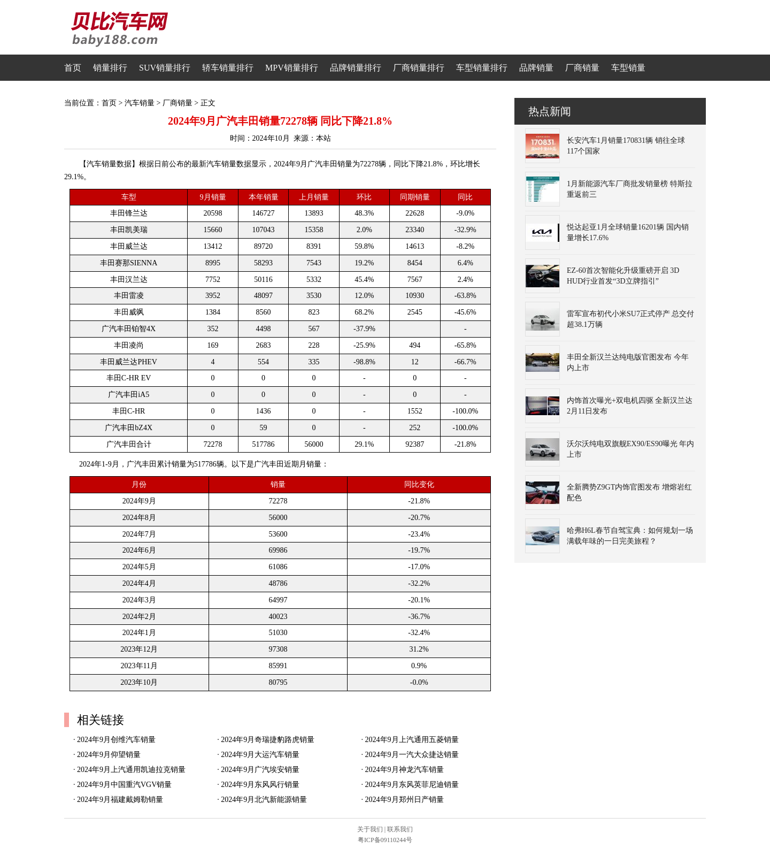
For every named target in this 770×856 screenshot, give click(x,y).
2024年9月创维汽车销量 (116, 740)
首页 (72, 67)
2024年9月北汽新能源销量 (264, 800)
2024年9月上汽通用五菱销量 (412, 740)
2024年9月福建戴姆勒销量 (120, 800)
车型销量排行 (481, 67)
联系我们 (400, 829)
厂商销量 (582, 67)
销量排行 (110, 67)
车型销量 (628, 67)
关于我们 (370, 829)
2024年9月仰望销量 (109, 755)
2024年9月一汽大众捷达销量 (412, 755)
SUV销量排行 (164, 67)
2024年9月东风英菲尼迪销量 (412, 785)
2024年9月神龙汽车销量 (404, 770)
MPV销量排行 (291, 67)
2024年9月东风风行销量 (260, 785)
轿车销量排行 (227, 67)
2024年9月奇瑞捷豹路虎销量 (267, 740)
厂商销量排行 (418, 67)
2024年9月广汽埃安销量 (260, 770)
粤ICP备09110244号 (385, 840)
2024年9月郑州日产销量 (404, 800)
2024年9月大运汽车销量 (260, 755)
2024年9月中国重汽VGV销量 (124, 785)
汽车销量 (140, 103)
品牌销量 (536, 67)
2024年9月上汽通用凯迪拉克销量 (131, 770)
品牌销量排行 (355, 67)
